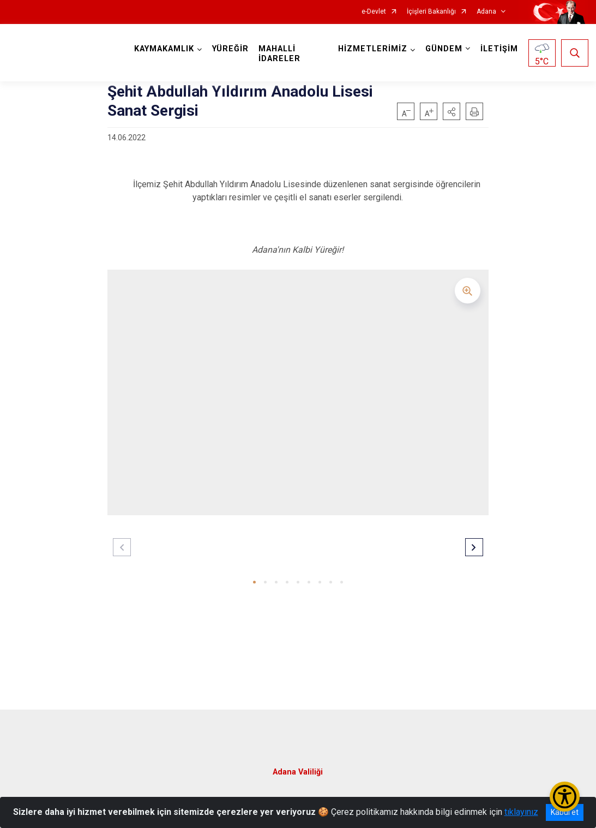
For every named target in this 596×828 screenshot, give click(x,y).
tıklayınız (521, 812)
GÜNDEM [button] (443, 48)
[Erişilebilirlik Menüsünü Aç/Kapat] (565, 797)
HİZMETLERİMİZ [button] (372, 48)
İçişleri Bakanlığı (431, 11)
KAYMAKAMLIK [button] (165, 48)
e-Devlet (374, 11)
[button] (451, 111)
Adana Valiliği (298, 771)
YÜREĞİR (231, 48)
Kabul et (565, 812)
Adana (486, 11)
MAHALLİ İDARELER (280, 53)
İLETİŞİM (498, 48)
